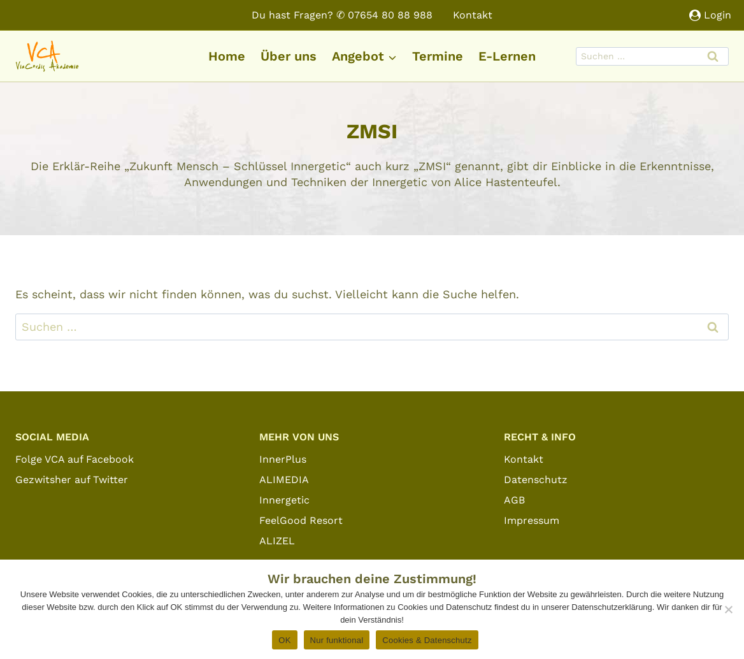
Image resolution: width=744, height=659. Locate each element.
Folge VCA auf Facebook (74, 459)
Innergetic (284, 500)
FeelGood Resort (301, 520)
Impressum (531, 520)
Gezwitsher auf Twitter (71, 480)
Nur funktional (337, 640)
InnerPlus (282, 459)
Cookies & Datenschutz (426, 640)
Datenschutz (536, 480)
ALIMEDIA (284, 480)
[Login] (710, 15)
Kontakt (472, 15)
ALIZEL (277, 541)
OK (284, 640)
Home (226, 56)
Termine (437, 56)
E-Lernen (507, 56)
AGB (514, 500)
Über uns (289, 56)
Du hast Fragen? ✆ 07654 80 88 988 (342, 15)
